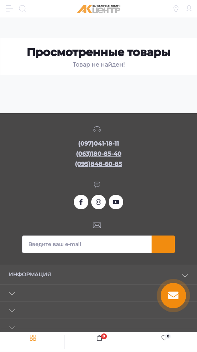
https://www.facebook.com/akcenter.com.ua (81, 202)
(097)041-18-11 (98, 143)
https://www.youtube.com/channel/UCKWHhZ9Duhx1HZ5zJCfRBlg (116, 202)
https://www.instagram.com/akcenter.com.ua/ (98, 202)
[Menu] (9, 8)
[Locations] (176, 8)
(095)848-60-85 (98, 164)
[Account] (189, 8)
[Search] (22, 8)
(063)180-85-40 (98, 153)
